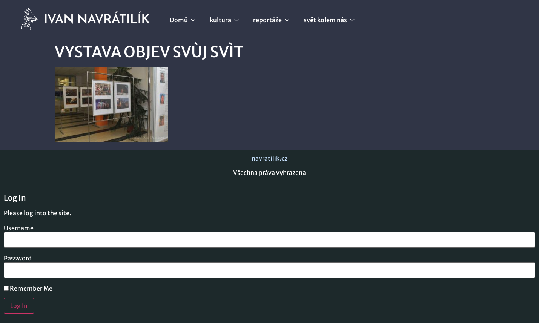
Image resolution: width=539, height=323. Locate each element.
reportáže (271, 20)
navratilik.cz (269, 158)
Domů (182, 20)
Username (19, 228)
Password (18, 258)
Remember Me (28, 288)
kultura (224, 20)
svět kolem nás (329, 20)
